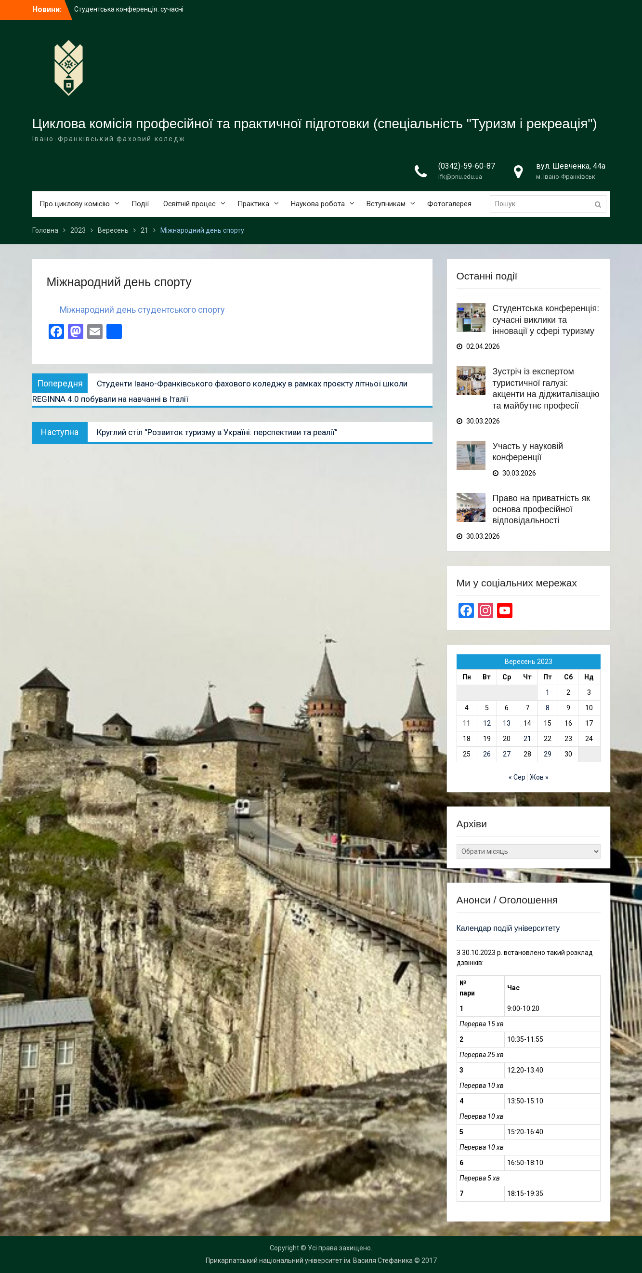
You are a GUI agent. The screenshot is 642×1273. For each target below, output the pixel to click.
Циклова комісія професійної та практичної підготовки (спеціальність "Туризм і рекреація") (314, 123)
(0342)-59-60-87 (466, 166)
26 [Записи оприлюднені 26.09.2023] (487, 754)
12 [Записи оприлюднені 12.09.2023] (487, 723)
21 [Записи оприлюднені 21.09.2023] (527, 739)
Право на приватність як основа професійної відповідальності (541, 509)
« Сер (517, 777)
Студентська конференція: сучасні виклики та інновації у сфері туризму (546, 320)
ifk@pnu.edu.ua (460, 176)
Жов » (539, 777)
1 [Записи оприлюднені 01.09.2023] (548, 692)
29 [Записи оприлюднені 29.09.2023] (547, 754)
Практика (253, 203)
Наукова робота (318, 203)
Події (140, 203)
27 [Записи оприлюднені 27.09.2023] (507, 754)
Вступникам (386, 203)
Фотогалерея (449, 203)
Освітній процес (189, 203)
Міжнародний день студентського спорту (142, 310)
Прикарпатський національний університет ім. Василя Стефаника (309, 1260)
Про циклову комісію (74, 203)
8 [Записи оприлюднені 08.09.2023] (548, 708)
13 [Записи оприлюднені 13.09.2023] (507, 723)
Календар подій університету (508, 928)
